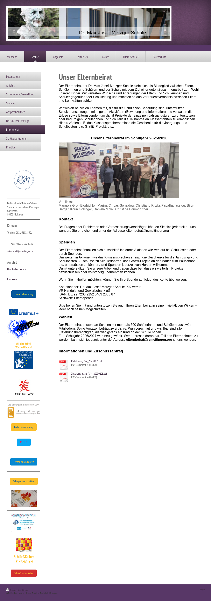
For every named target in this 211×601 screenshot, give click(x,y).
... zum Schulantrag (24, 294)
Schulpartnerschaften (23, 481)
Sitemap (25, 590)
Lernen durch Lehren (24, 462)
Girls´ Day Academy (23, 427)
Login (202, 589)
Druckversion (13, 590)
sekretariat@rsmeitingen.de (20, 251)
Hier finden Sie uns (16, 269)
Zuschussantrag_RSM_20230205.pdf (89, 373)
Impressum (12, 279)
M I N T (23, 442)
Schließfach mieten (23, 573)
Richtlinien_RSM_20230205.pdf (86, 361)
